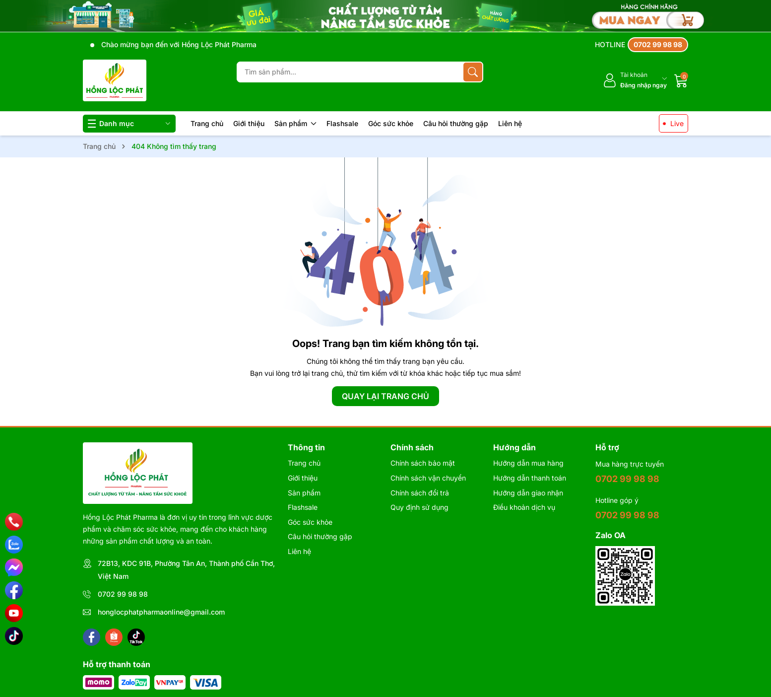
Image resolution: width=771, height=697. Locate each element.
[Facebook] (91, 637)
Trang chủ (207, 123)
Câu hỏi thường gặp (455, 123)
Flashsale (342, 123)
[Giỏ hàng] (681, 80)
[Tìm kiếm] (472, 72)
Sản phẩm (295, 123)
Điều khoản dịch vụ (524, 507)
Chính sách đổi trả (419, 492)
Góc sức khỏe (390, 123)
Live (677, 123)
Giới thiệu (248, 123)
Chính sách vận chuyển (428, 478)
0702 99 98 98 (123, 594)
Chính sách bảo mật (422, 463)
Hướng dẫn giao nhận (528, 492)
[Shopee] (114, 637)
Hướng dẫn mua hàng (528, 463)
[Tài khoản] (635, 80)
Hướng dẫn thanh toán (529, 478)
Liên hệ (510, 123)
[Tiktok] (136, 637)
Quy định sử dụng (419, 507)
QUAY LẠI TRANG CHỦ (385, 396)
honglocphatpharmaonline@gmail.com (161, 612)
